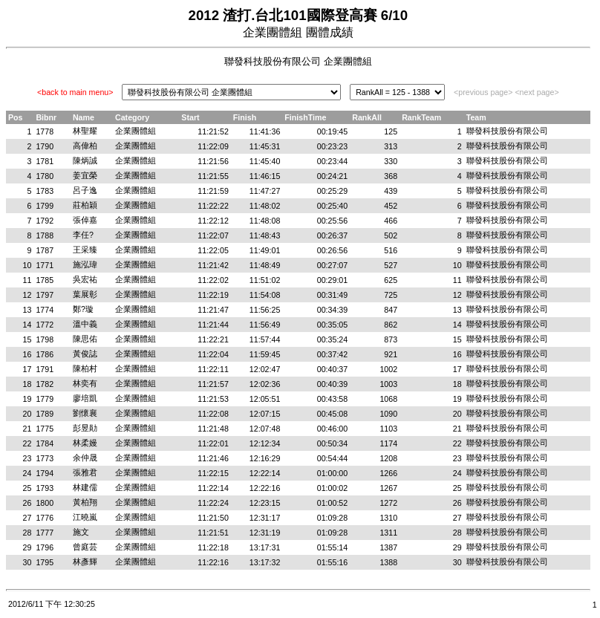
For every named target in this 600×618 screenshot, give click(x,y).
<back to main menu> (75, 92)
